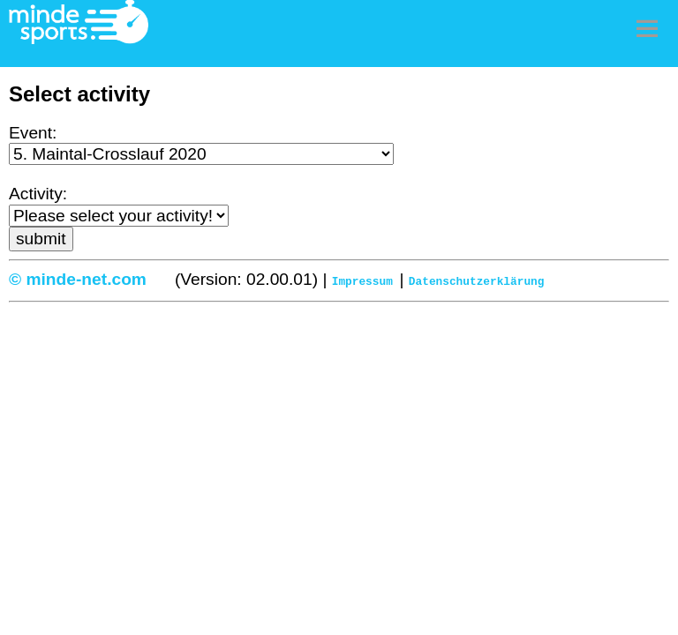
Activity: (38, 193)
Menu (647, 28)
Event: (32, 132)
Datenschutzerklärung (477, 280)
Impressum (362, 280)
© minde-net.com (78, 279)
